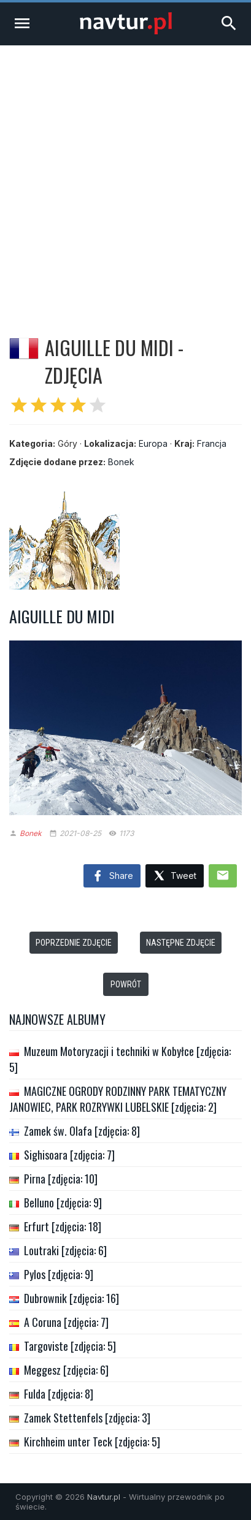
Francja (211, 443)
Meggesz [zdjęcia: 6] (66, 1370)
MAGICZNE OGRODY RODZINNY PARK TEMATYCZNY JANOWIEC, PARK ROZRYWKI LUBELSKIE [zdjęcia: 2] (117, 1099)
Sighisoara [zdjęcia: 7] (69, 1155)
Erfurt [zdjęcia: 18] (62, 1226)
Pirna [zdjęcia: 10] (61, 1179)
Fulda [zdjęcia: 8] (58, 1394)
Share (112, 876)
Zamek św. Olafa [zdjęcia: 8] (82, 1131)
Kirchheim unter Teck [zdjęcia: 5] (92, 1442)
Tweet (174, 876)
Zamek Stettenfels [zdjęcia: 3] (87, 1418)
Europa (153, 443)
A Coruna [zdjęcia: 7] (66, 1322)
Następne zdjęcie (180, 943)
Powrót (125, 984)
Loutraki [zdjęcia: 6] (65, 1250)
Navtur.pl (103, 1497)
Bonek (121, 462)
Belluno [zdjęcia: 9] (63, 1202)
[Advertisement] (125, 176)
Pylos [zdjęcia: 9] (58, 1274)
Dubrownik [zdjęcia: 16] (71, 1298)
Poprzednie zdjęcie (74, 943)
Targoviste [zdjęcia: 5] (70, 1346)
